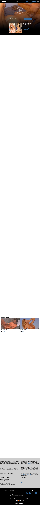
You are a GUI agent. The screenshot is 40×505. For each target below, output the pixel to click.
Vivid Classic (4, 331)
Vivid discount (29, 474)
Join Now (33, 1)
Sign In (38, 1)
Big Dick (29, 28)
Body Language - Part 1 (23, 329)
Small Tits (27, 28)
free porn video (23, 474)
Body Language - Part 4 (4, 329)
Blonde (24, 28)
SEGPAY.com (27, 498)
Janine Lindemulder (3, 330)
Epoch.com (7, 498)
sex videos (29, 463)
